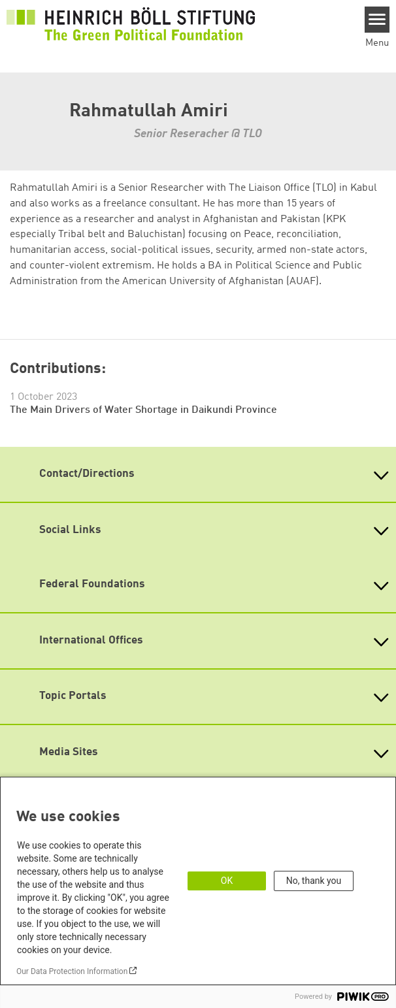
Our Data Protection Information (71, 971)
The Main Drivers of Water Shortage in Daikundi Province (143, 410)
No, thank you (314, 880)
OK (227, 880)
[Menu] (377, 20)
